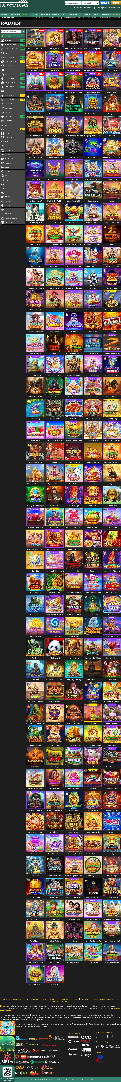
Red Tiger (7, 150)
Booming (6, 121)
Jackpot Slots (9, 218)
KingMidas (7, 176)
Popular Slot (8, 36)
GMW (5, 142)
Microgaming (13, 83)
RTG (4, 180)
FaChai (5, 91)
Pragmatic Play (13, 49)
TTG (4, 70)
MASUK (105, 3)
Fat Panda (13, 116)
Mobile (110, 999)
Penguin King (13, 100)
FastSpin (6, 155)
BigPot (6, 112)
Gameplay (7, 197)
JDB (4, 188)
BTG (4, 184)
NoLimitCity (13, 87)
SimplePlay (7, 125)
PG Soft (6, 53)
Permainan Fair (49, 999)
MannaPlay (7, 138)
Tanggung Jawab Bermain (68, 999)
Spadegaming (13, 74)
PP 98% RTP (13, 95)
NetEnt (6, 163)
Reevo (5, 133)
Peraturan (7, 999)
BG (4, 210)
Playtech (7, 66)
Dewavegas (4, 1006)
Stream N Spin (13, 61)
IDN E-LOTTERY (13, 45)
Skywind (6, 171)
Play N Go (7, 159)
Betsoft (6, 193)
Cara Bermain (86, 999)
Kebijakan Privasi (34, 999)
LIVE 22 (5, 201)
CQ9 (4, 146)
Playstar (6, 104)
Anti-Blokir (65, 1002)
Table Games (8, 222)
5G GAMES (7, 108)
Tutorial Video (99, 999)
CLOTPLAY (6, 205)
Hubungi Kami (19, 999)
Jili (13, 129)
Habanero (13, 78)
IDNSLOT (13, 40)
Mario (5, 167)
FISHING (6, 214)
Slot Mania (13, 57)
